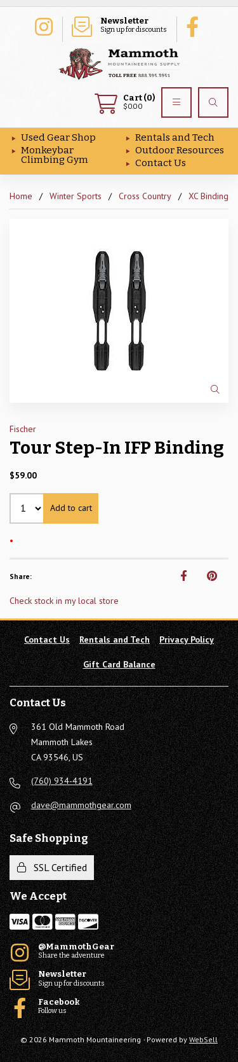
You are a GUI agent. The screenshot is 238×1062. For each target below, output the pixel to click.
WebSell (203, 1039)
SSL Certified (52, 867)
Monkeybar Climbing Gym (54, 154)
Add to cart (71, 508)
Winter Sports (76, 196)
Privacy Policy (186, 639)
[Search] (213, 102)
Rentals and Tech (175, 137)
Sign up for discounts (119, 25)
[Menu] (176, 102)
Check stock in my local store (64, 600)
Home (21, 196)
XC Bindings (210, 196)
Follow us (195, 25)
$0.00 (125, 102)
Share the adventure (43, 25)
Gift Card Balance (119, 664)
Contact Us (160, 163)
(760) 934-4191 (62, 780)
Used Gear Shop (58, 137)
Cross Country (145, 196)
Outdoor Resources (179, 150)
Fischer (23, 429)
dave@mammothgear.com (81, 805)
